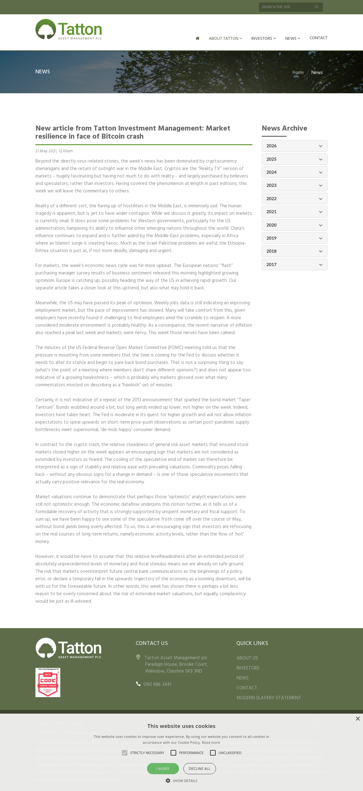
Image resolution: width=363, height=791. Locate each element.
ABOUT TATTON (225, 38)
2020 (295, 225)
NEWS (292, 38)
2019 (295, 238)
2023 (295, 185)
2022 (295, 198)
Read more (211, 742)
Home (298, 72)
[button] (181, 780)
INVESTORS (263, 38)
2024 (295, 172)
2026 (295, 145)
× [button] (357, 719)
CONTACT (319, 38)
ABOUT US (247, 657)
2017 (295, 264)
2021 (295, 211)
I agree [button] (163, 768)
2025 (295, 159)
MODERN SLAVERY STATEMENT (269, 697)
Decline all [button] (200, 768)
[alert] (181, 752)
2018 (295, 251)
